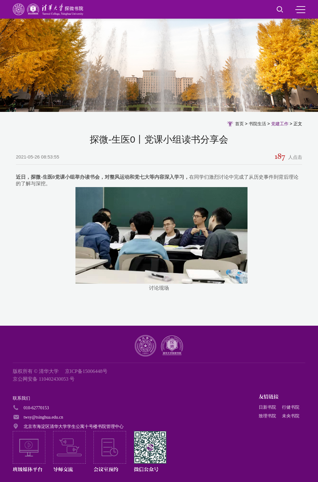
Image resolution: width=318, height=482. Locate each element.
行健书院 (290, 407)
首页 (239, 123)
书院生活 (257, 123)
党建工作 (279, 123)
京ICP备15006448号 (86, 371)
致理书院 (267, 415)
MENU (300, 9)
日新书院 (267, 407)
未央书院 (290, 415)
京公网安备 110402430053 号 (44, 379)
